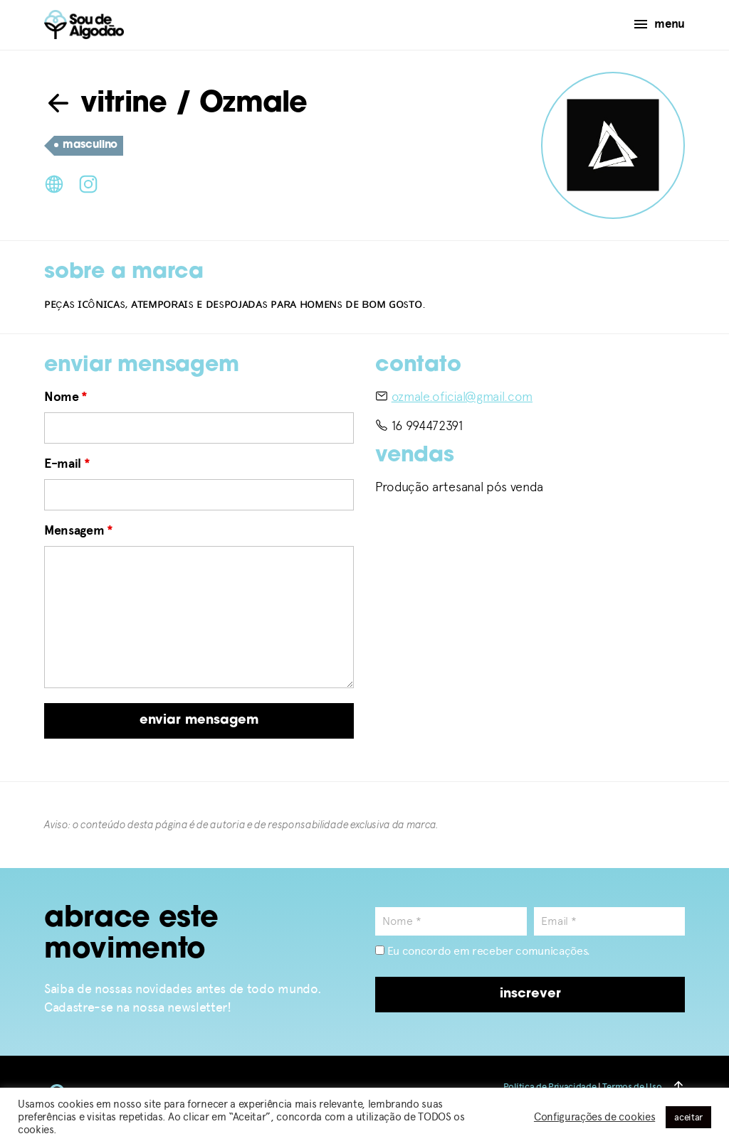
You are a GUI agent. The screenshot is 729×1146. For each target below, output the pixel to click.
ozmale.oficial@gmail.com (462, 396)
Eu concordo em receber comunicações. (482, 951)
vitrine (105, 104)
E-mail (67, 463)
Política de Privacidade (550, 1086)
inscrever (530, 994)
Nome (66, 397)
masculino (85, 146)
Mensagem (78, 530)
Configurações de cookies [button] (594, 1116)
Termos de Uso (631, 1086)
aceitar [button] (688, 1117)
